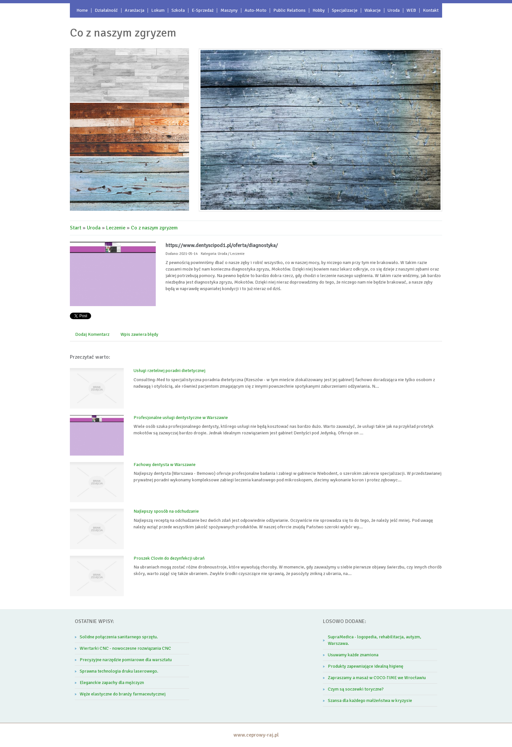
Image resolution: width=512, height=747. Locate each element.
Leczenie (115, 228)
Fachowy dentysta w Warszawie (165, 464)
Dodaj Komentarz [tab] (92, 334)
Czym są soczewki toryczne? (356, 689)
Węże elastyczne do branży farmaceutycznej (123, 694)
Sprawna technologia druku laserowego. (119, 671)
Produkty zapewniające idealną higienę (365, 666)
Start (75, 228)
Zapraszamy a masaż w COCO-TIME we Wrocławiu (377, 677)
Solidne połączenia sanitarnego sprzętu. (119, 637)
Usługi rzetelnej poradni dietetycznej (169, 370)
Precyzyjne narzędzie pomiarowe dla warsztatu (126, 659)
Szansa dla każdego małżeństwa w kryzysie (370, 700)
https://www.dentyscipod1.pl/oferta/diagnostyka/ (222, 245)
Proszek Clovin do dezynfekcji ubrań (169, 558)
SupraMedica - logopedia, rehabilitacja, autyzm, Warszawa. (374, 640)
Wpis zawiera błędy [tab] (139, 334)
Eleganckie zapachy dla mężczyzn (112, 682)
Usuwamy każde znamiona (353, 655)
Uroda (94, 228)
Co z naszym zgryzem (154, 228)
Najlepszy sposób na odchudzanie (166, 511)
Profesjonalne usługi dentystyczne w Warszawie (181, 417)
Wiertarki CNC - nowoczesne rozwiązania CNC (125, 648)
